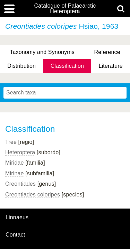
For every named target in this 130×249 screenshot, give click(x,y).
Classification (67, 66)
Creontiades (20, 184)
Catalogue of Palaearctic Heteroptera (65, 8)
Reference (107, 52)
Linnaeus (17, 217)
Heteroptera (20, 152)
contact (15, 235)
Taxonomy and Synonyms (42, 52)
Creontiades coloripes (32, 194)
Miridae (14, 163)
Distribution (21, 66)
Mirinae (14, 173)
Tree (11, 142)
